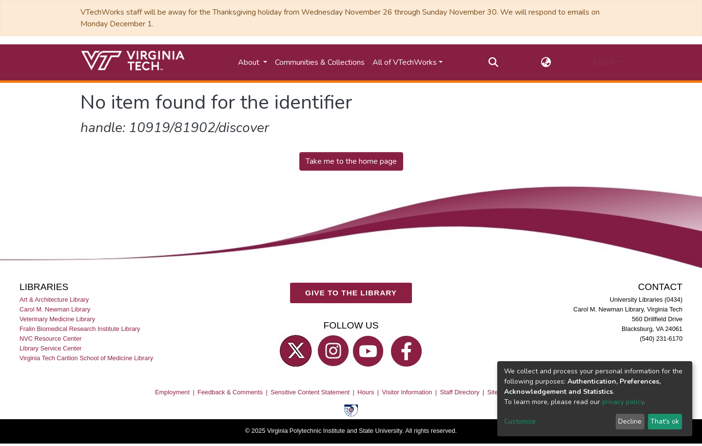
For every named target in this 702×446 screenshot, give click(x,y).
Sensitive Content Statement (310, 392)
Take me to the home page (351, 161)
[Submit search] (494, 62)
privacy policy (623, 402)
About (249, 62)
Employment (172, 392)
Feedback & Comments (230, 392)
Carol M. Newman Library (55, 309)
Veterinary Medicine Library (57, 319)
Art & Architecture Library (54, 299)
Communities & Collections (320, 62)
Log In (604, 62)
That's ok (664, 421)
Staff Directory (460, 392)
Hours (365, 392)
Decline (630, 421)
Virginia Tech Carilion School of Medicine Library (86, 358)
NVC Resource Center (50, 339)
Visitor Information (407, 392)
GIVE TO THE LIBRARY (351, 293)
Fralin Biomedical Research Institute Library (80, 328)
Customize (520, 421)
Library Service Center (50, 348)
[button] (546, 62)
